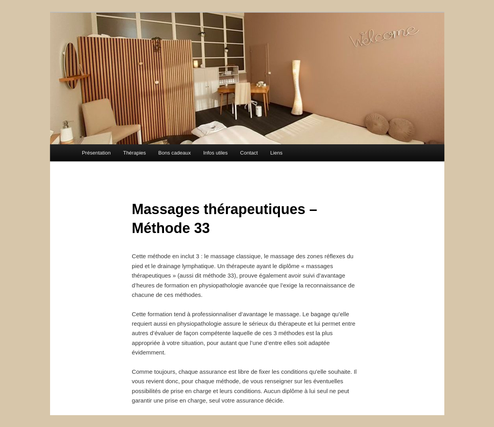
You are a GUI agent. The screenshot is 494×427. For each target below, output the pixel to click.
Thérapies (134, 153)
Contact (249, 153)
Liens (276, 153)
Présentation (96, 153)
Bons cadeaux (174, 153)
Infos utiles (215, 153)
